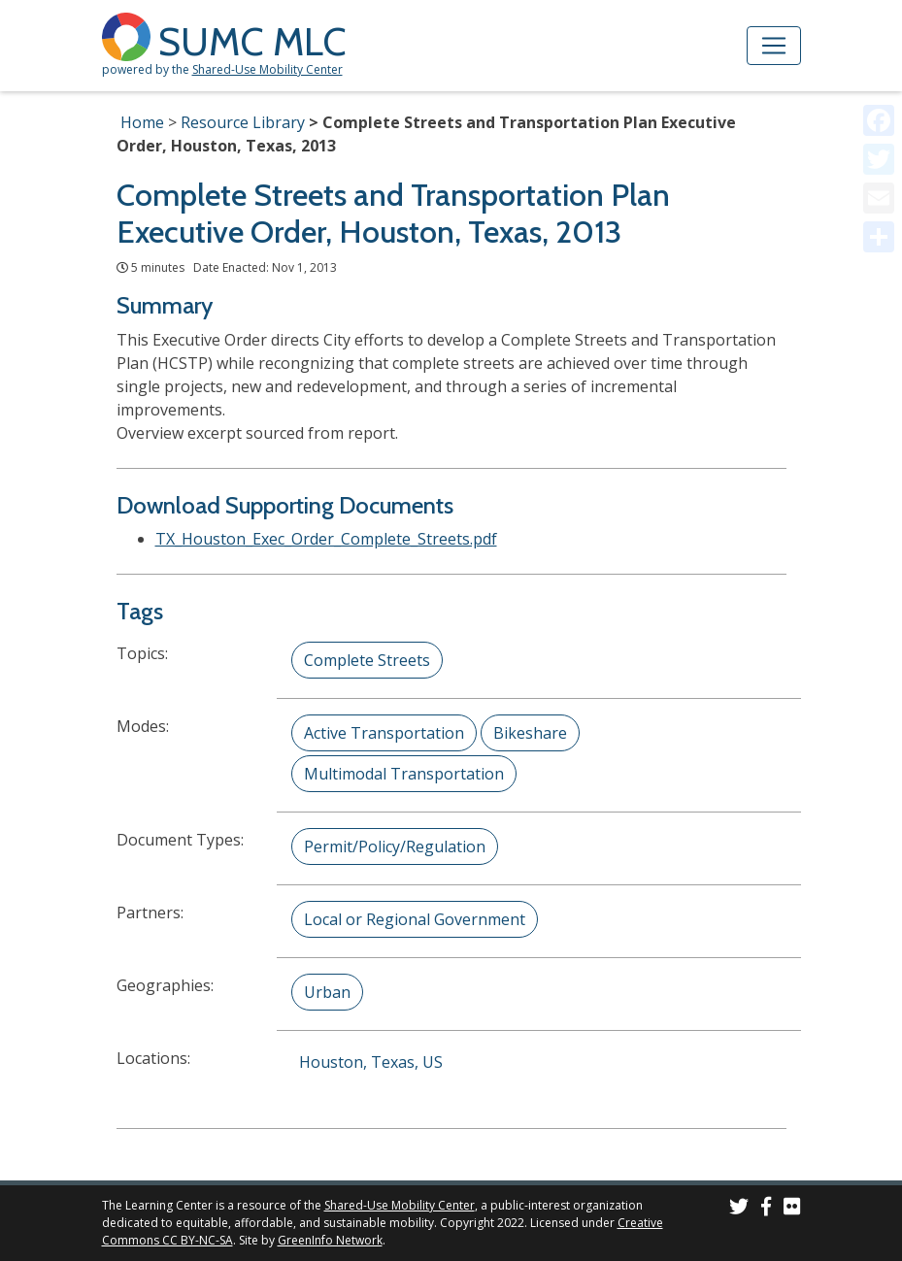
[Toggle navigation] (774, 45)
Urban (327, 992)
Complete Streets (367, 660)
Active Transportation (384, 733)
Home (142, 122)
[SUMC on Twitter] (739, 1209)
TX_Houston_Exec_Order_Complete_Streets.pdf (326, 538)
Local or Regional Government (414, 919)
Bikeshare (530, 733)
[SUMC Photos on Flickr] (792, 1209)
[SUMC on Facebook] (766, 1209)
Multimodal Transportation (404, 773)
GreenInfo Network (330, 1240)
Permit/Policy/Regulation (394, 846)
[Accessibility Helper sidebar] (878, 23)
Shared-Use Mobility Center (267, 69)
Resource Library (243, 122)
